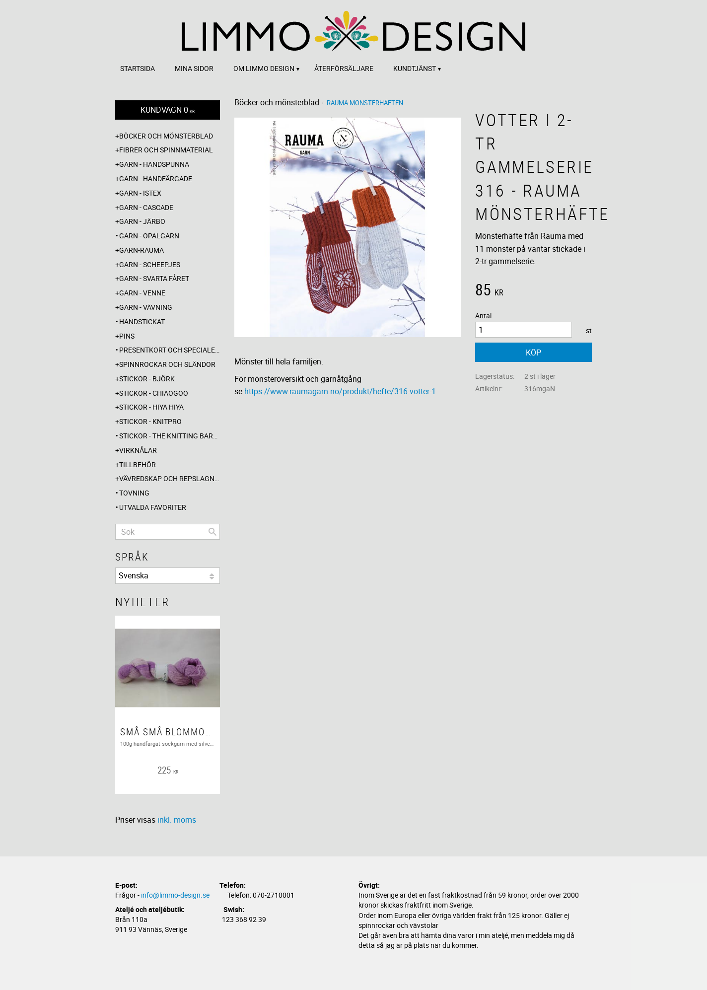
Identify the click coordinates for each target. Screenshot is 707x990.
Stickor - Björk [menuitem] (147, 378)
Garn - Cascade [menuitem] (146, 207)
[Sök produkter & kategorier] (167, 532)
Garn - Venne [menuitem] (142, 292)
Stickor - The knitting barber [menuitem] (169, 435)
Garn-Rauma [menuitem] (141, 250)
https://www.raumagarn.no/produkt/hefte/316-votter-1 (340, 391)
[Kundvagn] (167, 110)
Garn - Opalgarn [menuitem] (149, 235)
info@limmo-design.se (175, 895)
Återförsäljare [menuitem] (343, 68)
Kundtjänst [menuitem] (414, 68)
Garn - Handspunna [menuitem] (154, 164)
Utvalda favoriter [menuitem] (152, 507)
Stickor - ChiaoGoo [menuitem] (153, 393)
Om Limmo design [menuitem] (263, 68)
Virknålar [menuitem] (138, 450)
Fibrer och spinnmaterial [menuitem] (166, 149)
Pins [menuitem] (127, 336)
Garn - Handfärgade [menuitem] (155, 178)
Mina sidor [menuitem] (194, 68)
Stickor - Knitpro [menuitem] (150, 421)
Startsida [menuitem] (137, 68)
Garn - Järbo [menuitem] (142, 221)
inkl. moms (176, 819)
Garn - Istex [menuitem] (140, 193)
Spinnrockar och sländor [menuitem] (167, 364)
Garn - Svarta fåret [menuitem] (154, 278)
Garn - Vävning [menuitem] (145, 307)
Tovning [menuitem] (134, 492)
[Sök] (212, 531)
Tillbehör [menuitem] (137, 464)
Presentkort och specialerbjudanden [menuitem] (169, 349)
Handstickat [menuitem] (142, 321)
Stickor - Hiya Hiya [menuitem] (151, 407)
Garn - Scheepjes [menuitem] (149, 264)
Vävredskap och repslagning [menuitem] (169, 478)
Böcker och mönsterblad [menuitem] (166, 136)
